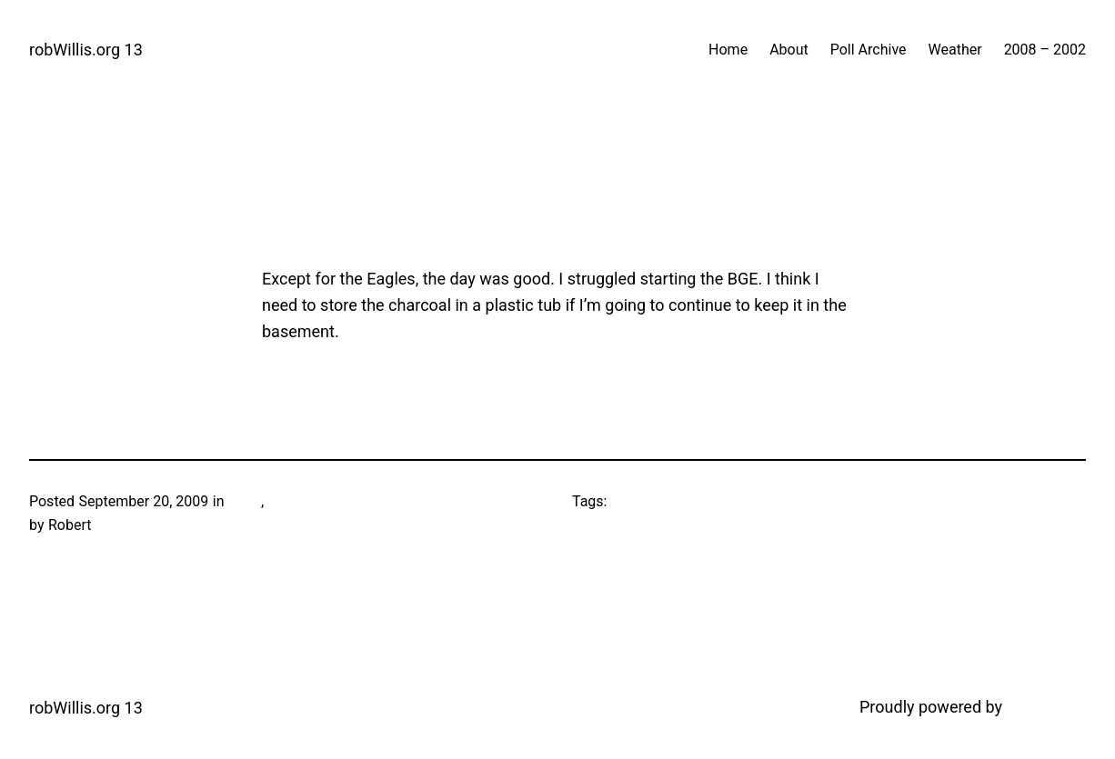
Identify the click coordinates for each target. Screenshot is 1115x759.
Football (293, 501)
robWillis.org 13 (86, 49)
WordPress (1046, 706)
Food (244, 501)
